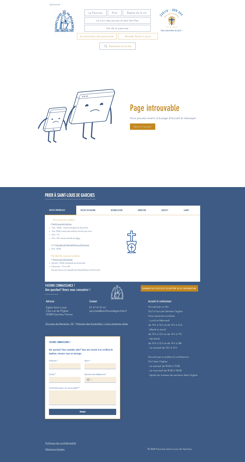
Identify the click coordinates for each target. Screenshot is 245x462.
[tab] (60, 210)
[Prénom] (64, 366)
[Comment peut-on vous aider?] (82, 398)
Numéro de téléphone (95, 374)
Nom (87, 360)
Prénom (53, 360)
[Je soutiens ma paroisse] (97, 36)
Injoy (78, 238)
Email (52, 374)
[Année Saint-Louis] (138, 36)
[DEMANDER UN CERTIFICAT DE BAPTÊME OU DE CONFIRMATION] (169, 288)
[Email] (64, 380)
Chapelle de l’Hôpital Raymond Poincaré (72, 245)
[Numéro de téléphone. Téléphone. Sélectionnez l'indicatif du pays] (89, 380)
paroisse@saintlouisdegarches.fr (108, 310)
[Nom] (99, 366)
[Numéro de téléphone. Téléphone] (103, 380)
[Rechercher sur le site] (117, 46)
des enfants (72, 231)
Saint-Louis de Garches (61, 224)
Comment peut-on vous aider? (64, 388)
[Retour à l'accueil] (142, 126)
